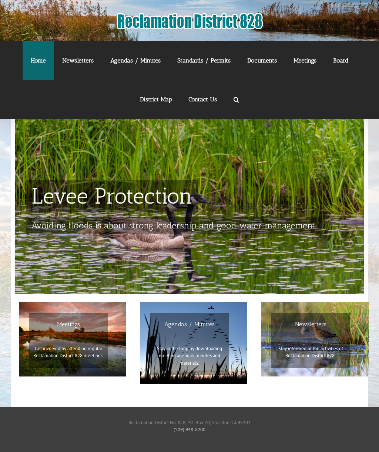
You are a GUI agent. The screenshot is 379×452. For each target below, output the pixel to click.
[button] (236, 99)
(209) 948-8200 (189, 429)
